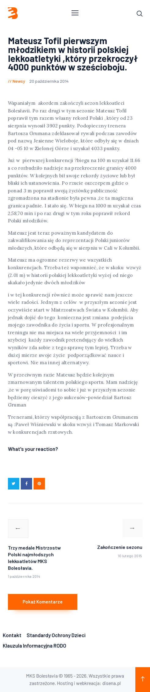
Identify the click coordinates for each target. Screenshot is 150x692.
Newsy (19, 81)
